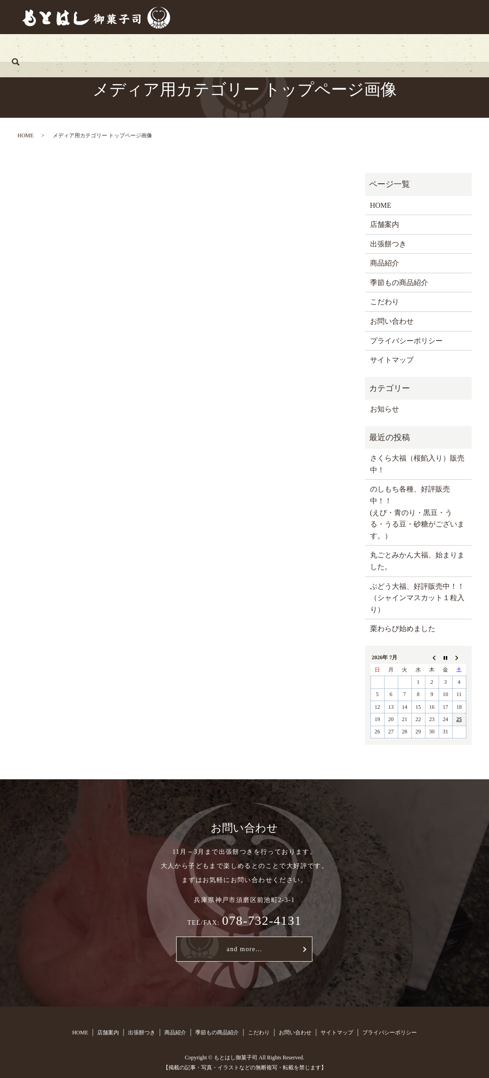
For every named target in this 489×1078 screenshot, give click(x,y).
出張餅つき (157, 47)
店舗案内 (107, 47)
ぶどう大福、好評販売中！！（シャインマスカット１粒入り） (417, 597)
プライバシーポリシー (406, 341)
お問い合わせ (383, 47)
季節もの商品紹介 (269, 47)
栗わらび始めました (402, 628)
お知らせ (384, 409)
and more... (244, 949)
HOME (64, 47)
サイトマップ (392, 360)
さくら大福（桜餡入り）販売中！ (417, 464)
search (429, 48)
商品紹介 (207, 47)
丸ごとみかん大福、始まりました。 (417, 561)
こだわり (329, 47)
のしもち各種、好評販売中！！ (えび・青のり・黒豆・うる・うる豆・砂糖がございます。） (417, 512)
